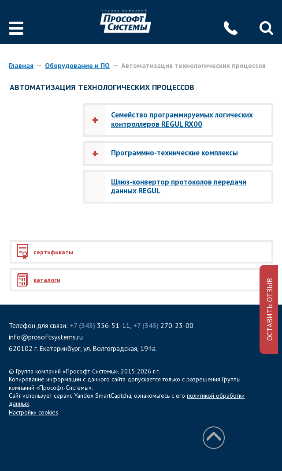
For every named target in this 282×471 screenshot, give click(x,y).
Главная (21, 65)
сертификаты (53, 252)
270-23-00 (163, 325)
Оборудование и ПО (77, 65)
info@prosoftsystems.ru (46, 336)
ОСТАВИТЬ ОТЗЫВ (270, 309)
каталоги (46, 280)
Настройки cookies (33, 412)
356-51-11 (100, 325)
